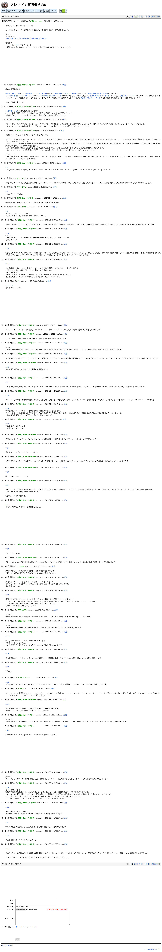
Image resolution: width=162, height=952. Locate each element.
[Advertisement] (63, 67)
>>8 (6, 211)
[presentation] (31, 933)
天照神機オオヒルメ (12, 111)
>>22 (7, 424)
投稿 (17, 939)
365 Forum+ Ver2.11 (152, 949)
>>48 (7, 835)
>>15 (7, 408)
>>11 (7, 285)
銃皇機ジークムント (12, 93)
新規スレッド (29, 11)
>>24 (7, 448)
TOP (3, 11)
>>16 (7, 367)
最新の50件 (156, 16)
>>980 (16, 45)
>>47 (7, 822)
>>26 (7, 472)
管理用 (46, 11)
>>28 (7, 549)
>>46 (7, 807)
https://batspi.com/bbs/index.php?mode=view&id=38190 (25, 38)
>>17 (7, 382)
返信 (64, 85)
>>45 (7, 787)
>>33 (7, 595)
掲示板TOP (11, 11)
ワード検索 (39, 11)
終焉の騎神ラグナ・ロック (98, 93)
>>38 (7, 682)
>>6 (6, 191)
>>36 (7, 667)
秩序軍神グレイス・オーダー (36, 93)
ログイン (53, 11)
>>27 (7, 505)
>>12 (7, 264)
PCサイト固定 (7, 945)
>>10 (7, 233)
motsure (20, 566)
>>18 (7, 395)
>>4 (6, 167)
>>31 (7, 704)
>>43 (7, 730)
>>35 (7, 654)
